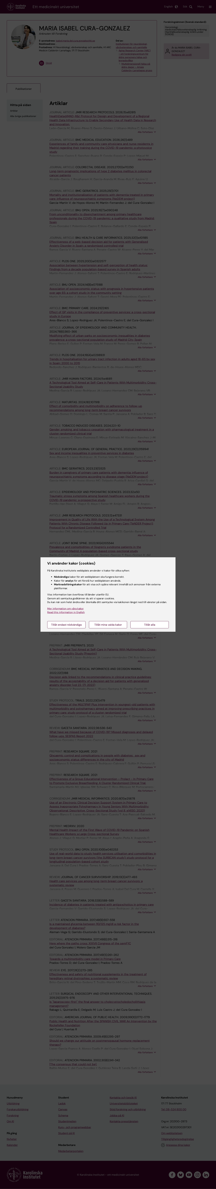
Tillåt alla (149, 624)
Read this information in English (66, 612)
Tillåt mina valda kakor (108, 624)
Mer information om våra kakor (65, 608)
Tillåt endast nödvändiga (66, 624)
